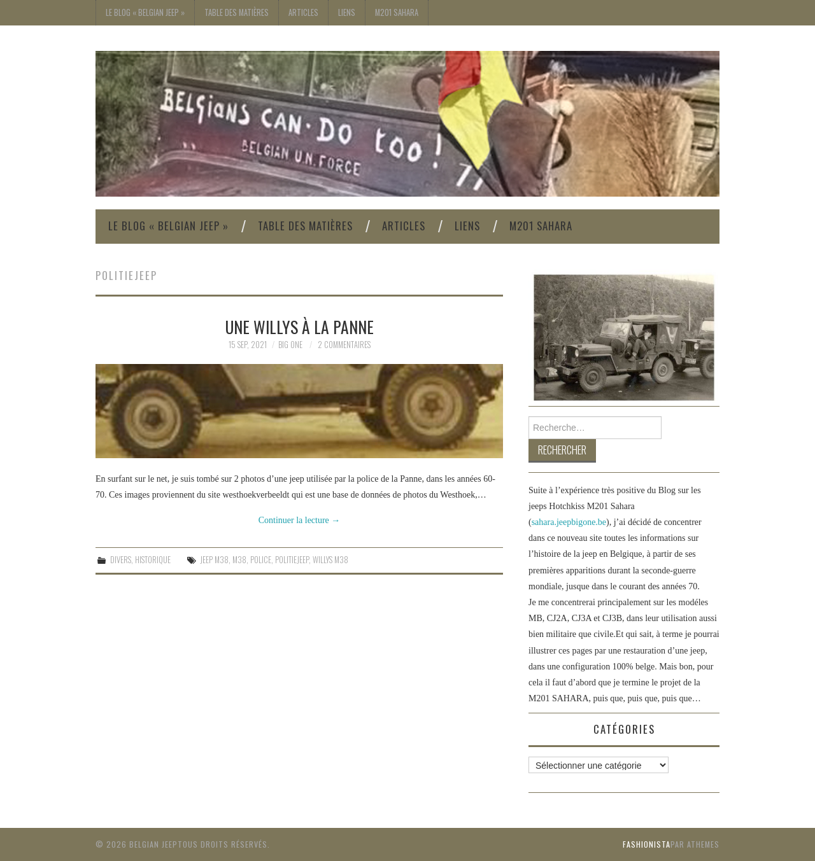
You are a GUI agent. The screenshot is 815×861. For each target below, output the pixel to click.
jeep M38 (214, 560)
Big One (290, 345)
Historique (153, 560)
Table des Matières (236, 12)
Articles (303, 12)
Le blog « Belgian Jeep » (145, 12)
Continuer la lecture (300, 520)
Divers (120, 560)
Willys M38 (330, 560)
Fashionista (646, 844)
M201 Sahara (396, 12)
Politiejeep (292, 560)
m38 (239, 560)
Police (260, 560)
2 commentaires (344, 345)
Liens (346, 12)
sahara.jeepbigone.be (569, 522)
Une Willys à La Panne (299, 326)
